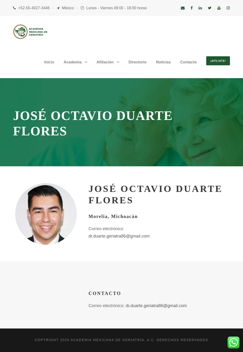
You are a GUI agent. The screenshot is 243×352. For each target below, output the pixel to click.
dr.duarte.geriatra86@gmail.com (119, 236)
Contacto (188, 62)
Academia (73, 62)
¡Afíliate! (218, 60)
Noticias (163, 62)
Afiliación (105, 62)
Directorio (138, 62)
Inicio (49, 62)
